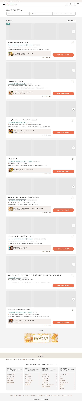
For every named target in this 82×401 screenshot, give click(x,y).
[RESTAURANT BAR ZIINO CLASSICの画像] (41, 299)
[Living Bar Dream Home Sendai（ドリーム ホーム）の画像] (41, 109)
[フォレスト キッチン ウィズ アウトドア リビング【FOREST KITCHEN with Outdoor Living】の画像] (41, 264)
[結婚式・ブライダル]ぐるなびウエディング (13, 359)
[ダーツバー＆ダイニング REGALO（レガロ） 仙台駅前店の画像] (41, 186)
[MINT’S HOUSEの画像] (41, 148)
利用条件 (19, 395)
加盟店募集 (48, 395)
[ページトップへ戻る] (41, 355)
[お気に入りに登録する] (72, 42)
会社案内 (11, 395)
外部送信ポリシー (34, 395)
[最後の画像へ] (73, 31)
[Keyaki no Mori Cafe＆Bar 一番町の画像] (41, 31)
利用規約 (15, 395)
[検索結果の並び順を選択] (71, 21)
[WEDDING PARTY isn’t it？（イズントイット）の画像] (41, 225)
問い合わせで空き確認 (63, 55)
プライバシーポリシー (26, 395)
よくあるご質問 (69, 395)
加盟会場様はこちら (41, 395)
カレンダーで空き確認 (63, 132)
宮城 (36, 359)
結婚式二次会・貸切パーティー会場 (28, 359)
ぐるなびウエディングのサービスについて (58, 395)
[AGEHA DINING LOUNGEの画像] (41, 70)
